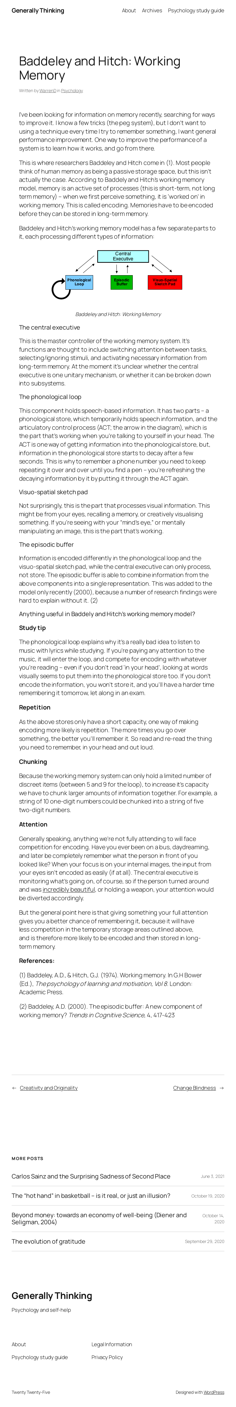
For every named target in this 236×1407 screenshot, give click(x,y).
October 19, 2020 (207, 1196)
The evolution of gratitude (48, 1241)
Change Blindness (194, 1087)
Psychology (72, 90)
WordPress (214, 1392)
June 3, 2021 (212, 1176)
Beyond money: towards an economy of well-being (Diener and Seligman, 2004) (99, 1218)
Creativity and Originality (48, 1087)
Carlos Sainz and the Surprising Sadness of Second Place (91, 1176)
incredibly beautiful (69, 889)
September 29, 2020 (204, 1241)
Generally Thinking (38, 10)
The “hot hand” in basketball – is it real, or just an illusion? (91, 1195)
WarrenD (47, 90)
